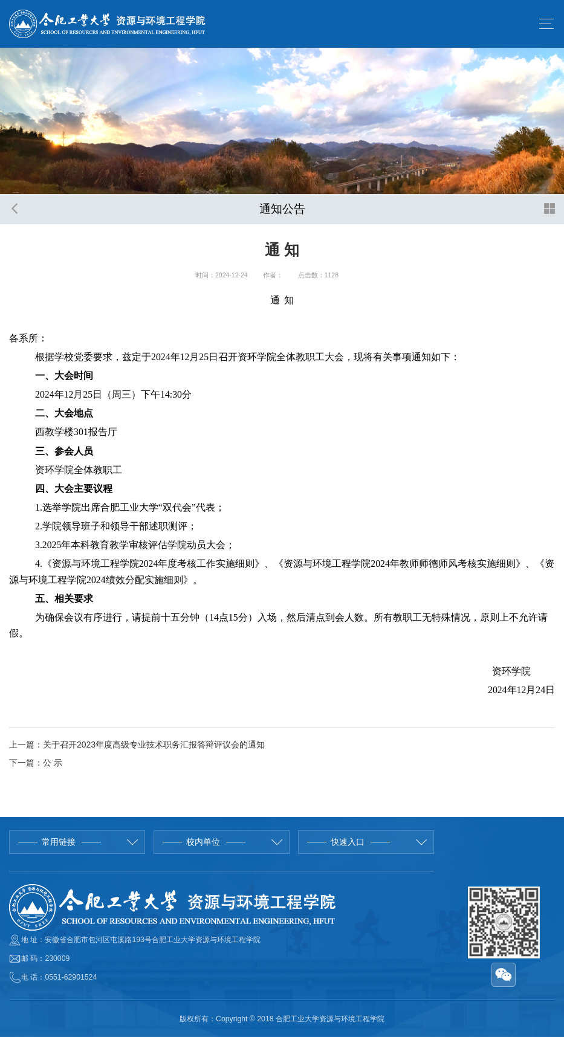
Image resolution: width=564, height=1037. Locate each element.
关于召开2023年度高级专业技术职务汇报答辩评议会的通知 (154, 744)
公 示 (52, 762)
